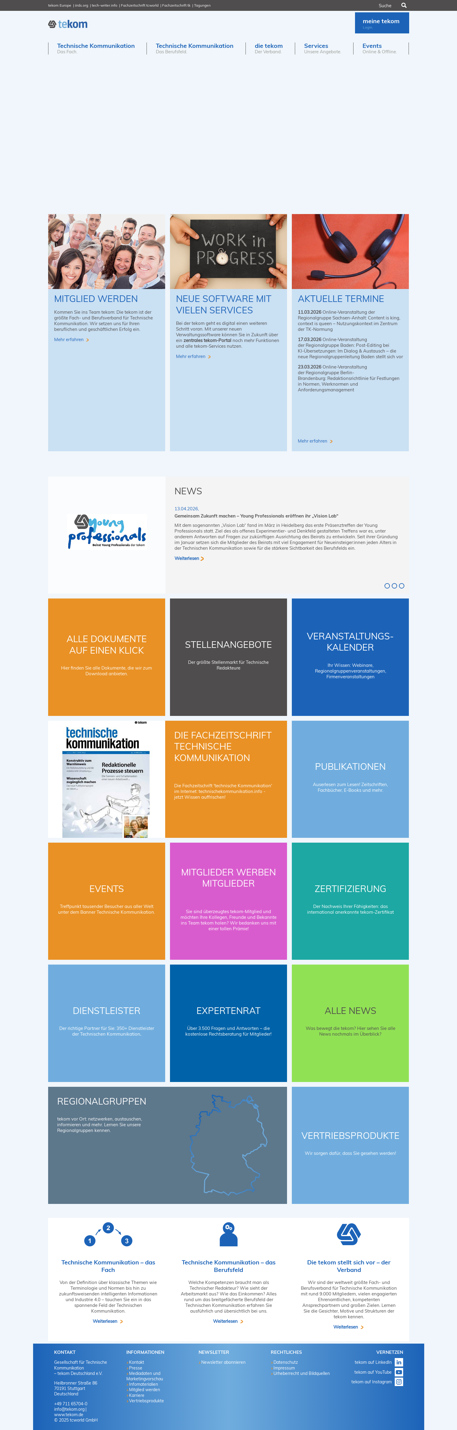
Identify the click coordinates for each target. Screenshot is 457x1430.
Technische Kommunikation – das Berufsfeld (229, 1265)
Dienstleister (106, 1010)
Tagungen (202, 5)
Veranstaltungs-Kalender (350, 641)
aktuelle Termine (341, 298)
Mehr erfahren (69, 339)
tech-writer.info (104, 5)
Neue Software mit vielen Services (223, 304)
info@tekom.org (69, 1409)
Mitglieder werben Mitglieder (228, 877)
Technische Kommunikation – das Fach (108, 1265)
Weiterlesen (186, 558)
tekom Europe (59, 5)
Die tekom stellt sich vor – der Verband (349, 1265)
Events (106, 888)
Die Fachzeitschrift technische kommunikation (223, 746)
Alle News (350, 1010)
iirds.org (81, 5)
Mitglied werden (96, 298)
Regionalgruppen (101, 1101)
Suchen (403, 5)
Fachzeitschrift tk (176, 5)
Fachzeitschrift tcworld (140, 5)
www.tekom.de (68, 1414)
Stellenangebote (228, 644)
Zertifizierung (350, 888)
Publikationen (350, 766)
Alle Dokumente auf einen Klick (106, 644)
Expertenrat (228, 1010)
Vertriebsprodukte (350, 1135)
